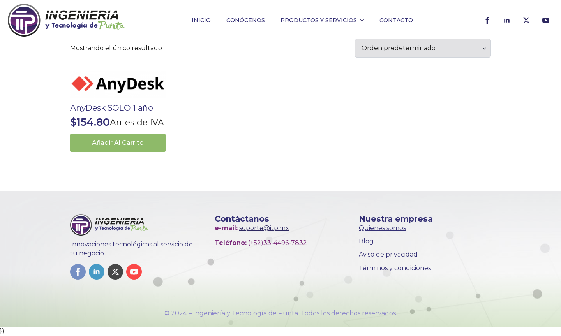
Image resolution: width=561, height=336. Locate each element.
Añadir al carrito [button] (118, 142)
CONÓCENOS (245, 20)
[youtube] (545, 20)
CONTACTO (396, 20)
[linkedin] (506, 20)
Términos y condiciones (395, 268)
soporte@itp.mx (264, 228)
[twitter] (526, 20)
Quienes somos (382, 228)
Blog (366, 241)
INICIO (201, 20)
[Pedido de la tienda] (423, 48)
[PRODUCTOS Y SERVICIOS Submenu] (364, 20)
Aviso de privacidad (388, 254)
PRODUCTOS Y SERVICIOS (318, 20)
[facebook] (487, 20)
